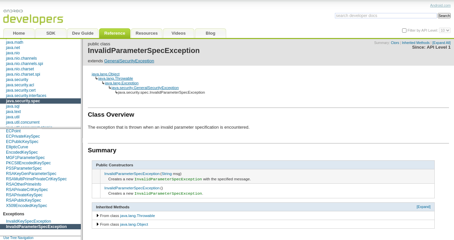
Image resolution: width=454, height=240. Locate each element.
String (167, 173)
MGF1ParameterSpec (25, 157)
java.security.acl (20, 85)
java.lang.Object (106, 74)
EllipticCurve (17, 147)
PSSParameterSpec (24, 168)
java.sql (13, 106)
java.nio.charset (20, 69)
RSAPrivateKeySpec (24, 195)
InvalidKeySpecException (28, 221)
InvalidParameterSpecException (36, 226)
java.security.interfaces (26, 95)
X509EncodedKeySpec (26, 205)
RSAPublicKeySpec (23, 200)
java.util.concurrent (23, 122)
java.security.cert (21, 90)
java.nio (13, 53)
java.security (17, 79)
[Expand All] (441, 43)
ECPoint (13, 131)
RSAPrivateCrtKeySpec (27, 189)
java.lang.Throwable (115, 78)
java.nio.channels (21, 58)
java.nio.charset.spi (23, 74)
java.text (13, 111)
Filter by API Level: (423, 30)
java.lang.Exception (121, 83)
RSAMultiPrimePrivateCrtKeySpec (36, 179)
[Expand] (424, 205)
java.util (13, 117)
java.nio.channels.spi (24, 63)
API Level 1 (439, 47)
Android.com (440, 5)
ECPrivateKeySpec (23, 136)
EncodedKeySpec (22, 152)
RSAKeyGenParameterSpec (31, 173)
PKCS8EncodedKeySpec (28, 163)
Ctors (395, 43)
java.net (13, 47)
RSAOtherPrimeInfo (23, 184)
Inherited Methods (415, 43)
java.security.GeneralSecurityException (145, 87)
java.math (14, 42)
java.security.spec (23, 101)
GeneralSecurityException (129, 60)
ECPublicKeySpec (22, 141)
